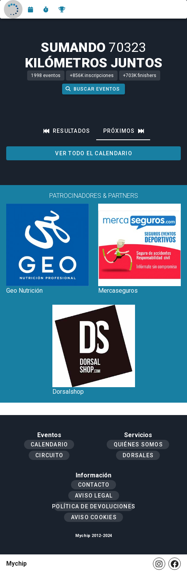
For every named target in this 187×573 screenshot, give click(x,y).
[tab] (67, 131)
